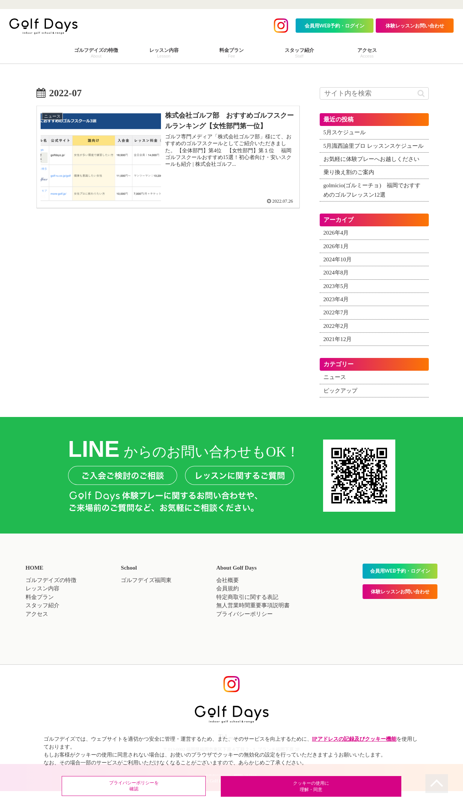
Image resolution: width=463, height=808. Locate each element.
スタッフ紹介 (42, 624)
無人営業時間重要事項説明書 (253, 624)
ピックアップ (341, 408)
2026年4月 (337, 251)
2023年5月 (337, 304)
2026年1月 (337, 264)
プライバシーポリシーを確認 (183, 787)
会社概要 (227, 599)
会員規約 (227, 607)
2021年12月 (338, 357)
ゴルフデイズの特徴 (51, 599)
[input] (374, 93)
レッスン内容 (42, 607)
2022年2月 (337, 344)
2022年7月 (337, 330)
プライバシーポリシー (244, 632)
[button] (421, 93)
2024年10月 (338, 277)
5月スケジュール (346, 132)
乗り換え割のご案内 (350, 190)
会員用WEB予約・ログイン (335, 26)
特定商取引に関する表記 (247, 615)
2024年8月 (337, 291)
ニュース (335, 395)
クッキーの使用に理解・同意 (281, 787)
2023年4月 (337, 317)
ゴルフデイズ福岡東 (146, 599)
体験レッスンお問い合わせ (415, 26)
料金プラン (40, 615)
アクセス (37, 632)
